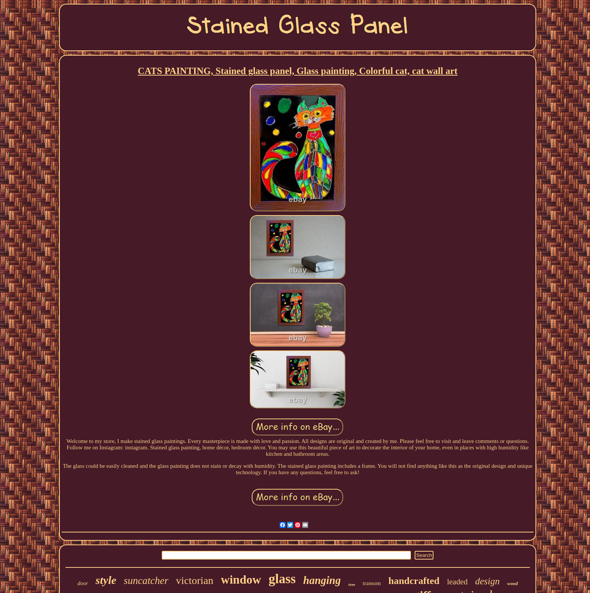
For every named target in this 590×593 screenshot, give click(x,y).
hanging (322, 580)
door (83, 583)
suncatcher (146, 580)
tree (351, 584)
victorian (195, 580)
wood (512, 583)
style (106, 580)
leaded (457, 581)
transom (372, 583)
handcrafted (413, 580)
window (241, 579)
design (487, 581)
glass (282, 579)
